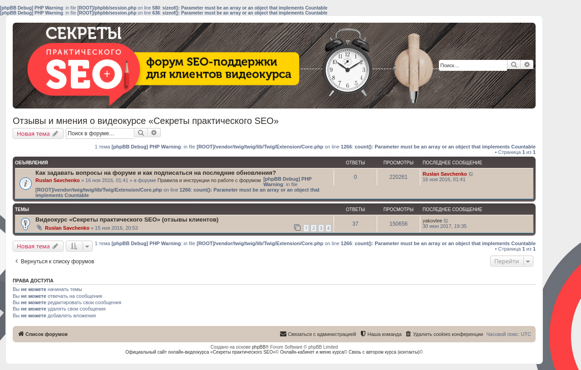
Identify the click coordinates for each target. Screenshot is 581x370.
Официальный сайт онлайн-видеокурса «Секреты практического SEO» (200, 352)
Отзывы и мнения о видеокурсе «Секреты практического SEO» (146, 121)
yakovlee (432, 220)
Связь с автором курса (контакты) (384, 352)
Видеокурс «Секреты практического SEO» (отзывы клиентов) (126, 219)
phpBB (259, 347)
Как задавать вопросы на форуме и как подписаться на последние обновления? (155, 172)
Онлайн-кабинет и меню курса (312, 352)
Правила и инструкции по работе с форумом (209, 180)
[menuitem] (444, 334)
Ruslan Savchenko (57, 180)
